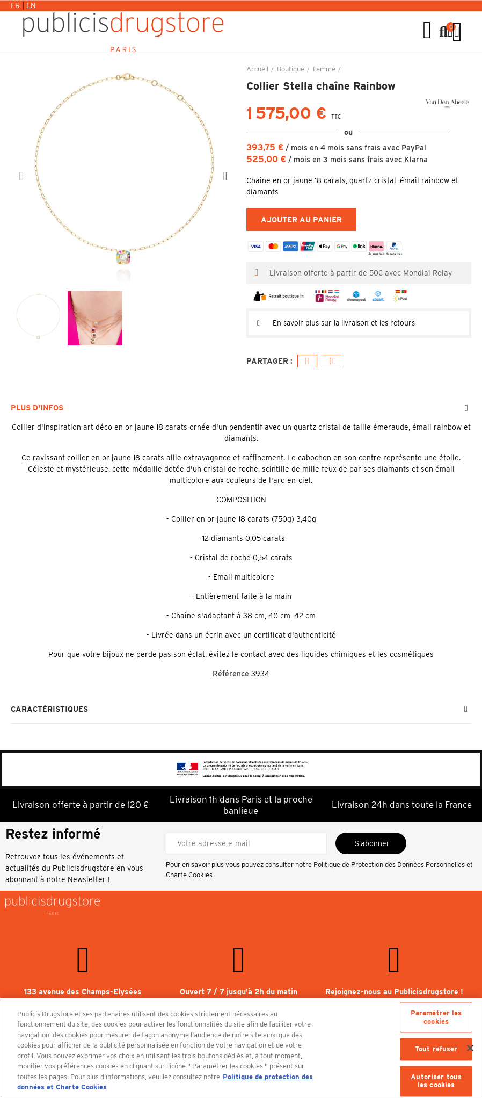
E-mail (331, 361)
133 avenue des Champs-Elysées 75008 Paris (83, 997)
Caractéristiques (49, 709)
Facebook (307, 361)
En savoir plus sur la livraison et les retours (349, 323)
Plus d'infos (37, 407)
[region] (241, 1048)
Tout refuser (436, 1049)
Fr (16, 5)
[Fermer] (470, 1048)
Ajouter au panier (301, 219)
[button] (21, 176)
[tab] (359, 323)
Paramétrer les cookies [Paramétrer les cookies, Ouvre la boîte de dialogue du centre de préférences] (436, 1017)
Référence (231, 673)
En (31, 5)
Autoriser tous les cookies (436, 1081)
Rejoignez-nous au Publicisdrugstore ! (394, 992)
